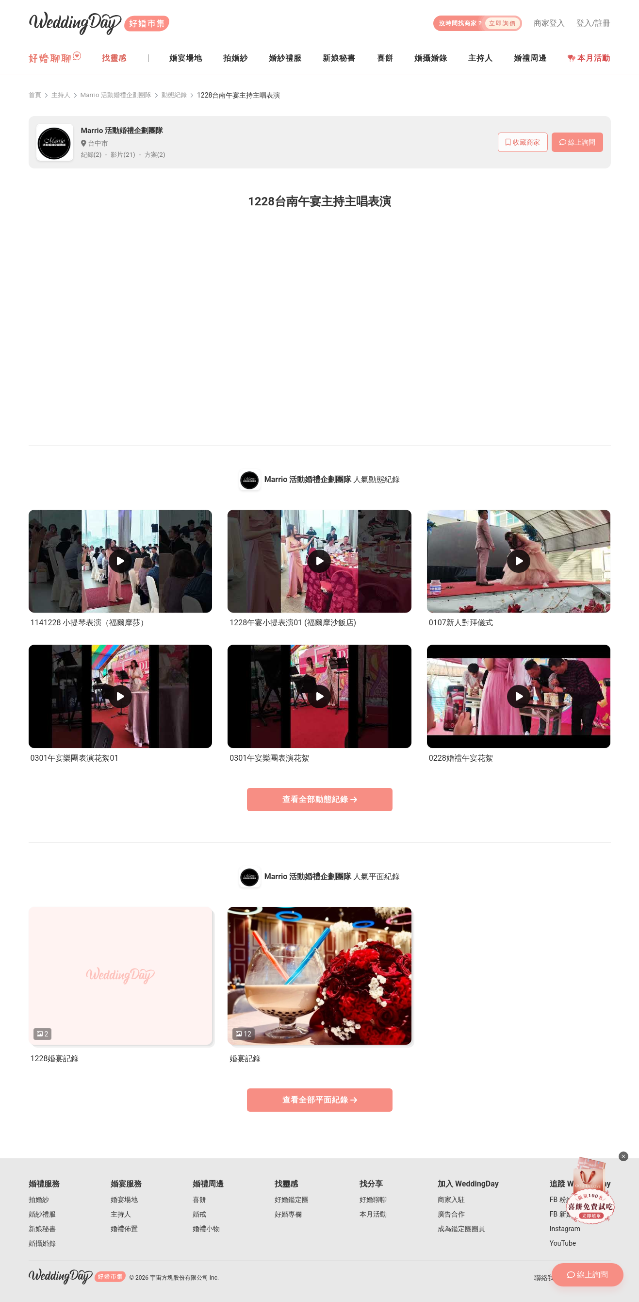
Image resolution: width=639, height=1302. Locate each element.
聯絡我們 (547, 1278)
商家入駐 (451, 1199)
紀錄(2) (92, 155)
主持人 (62, 95)
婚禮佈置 (124, 1229)
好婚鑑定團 (292, 1199)
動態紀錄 (182, 95)
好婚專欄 (288, 1214)
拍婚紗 (39, 1199)
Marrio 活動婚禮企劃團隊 (121, 95)
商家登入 (549, 23)
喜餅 (199, 1199)
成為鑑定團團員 (461, 1229)
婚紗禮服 (42, 1214)
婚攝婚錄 (42, 1243)
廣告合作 (451, 1214)
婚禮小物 (206, 1229)
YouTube (563, 1243)
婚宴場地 (124, 1199)
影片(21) (125, 155)
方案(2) (158, 155)
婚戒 (199, 1214)
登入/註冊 (593, 23)
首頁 (35, 95)
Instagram (565, 1229)
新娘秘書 (42, 1229)
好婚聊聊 (373, 1199)
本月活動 (589, 58)
